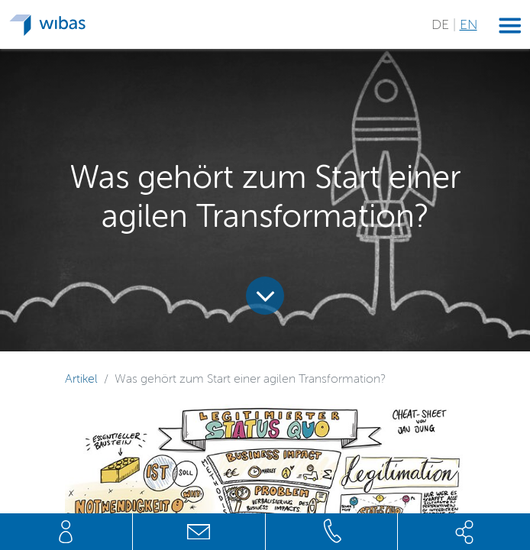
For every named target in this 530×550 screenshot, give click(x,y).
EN (468, 24)
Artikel (81, 378)
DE (442, 24)
